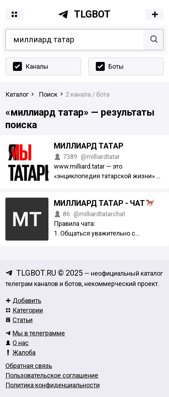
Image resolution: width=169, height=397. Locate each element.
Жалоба (20, 352)
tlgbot (84, 14)
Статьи (19, 320)
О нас (17, 343)
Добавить (23, 300)
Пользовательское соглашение (51, 375)
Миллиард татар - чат (104, 203)
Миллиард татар (88, 145)
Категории (24, 310)
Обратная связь (28, 365)
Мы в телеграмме (35, 333)
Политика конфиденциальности (52, 385)
